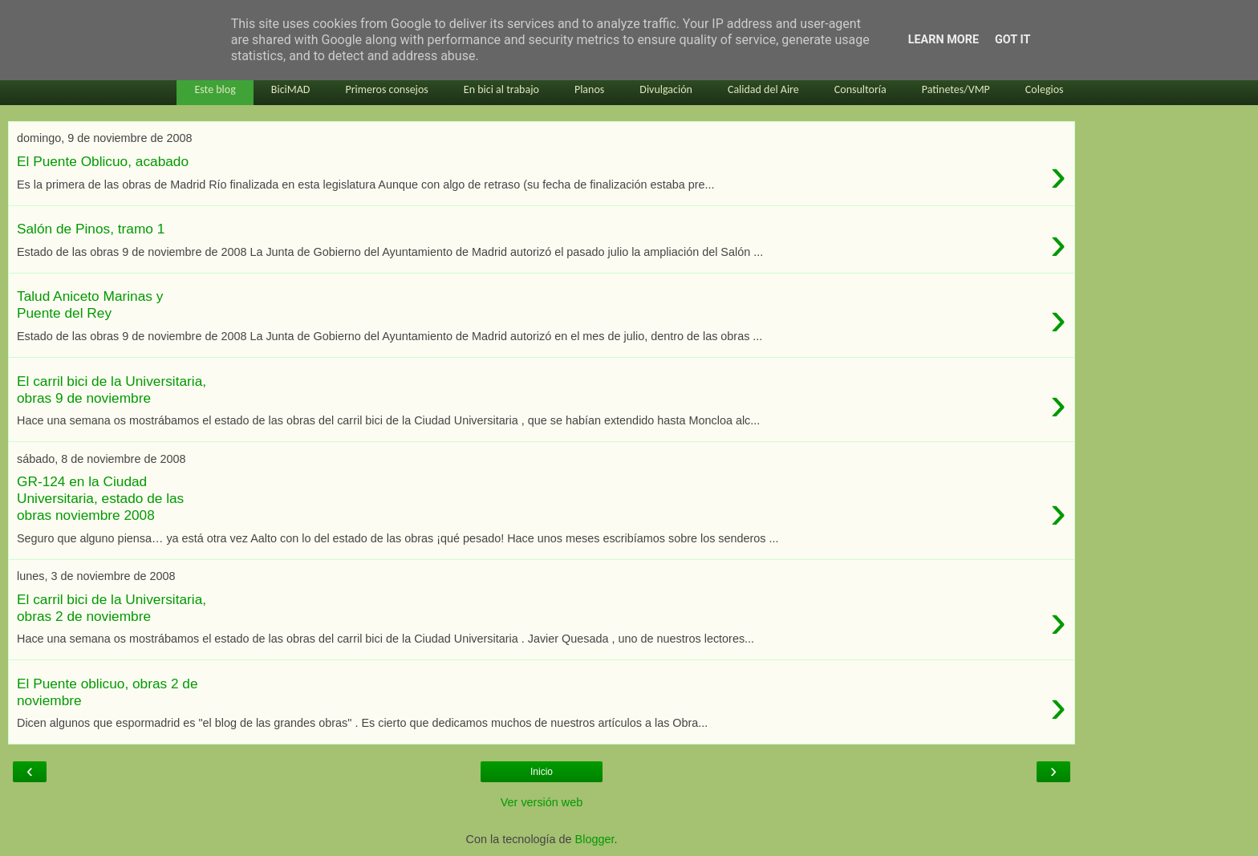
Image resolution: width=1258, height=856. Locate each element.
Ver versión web (541, 802)
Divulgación (665, 89)
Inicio (541, 771)
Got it (1012, 40)
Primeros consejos (386, 89)
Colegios (1044, 89)
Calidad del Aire (763, 89)
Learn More (943, 40)
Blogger (595, 839)
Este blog (214, 89)
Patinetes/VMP (956, 89)
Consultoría (860, 89)
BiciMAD (290, 89)
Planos (589, 89)
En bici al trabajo (501, 89)
